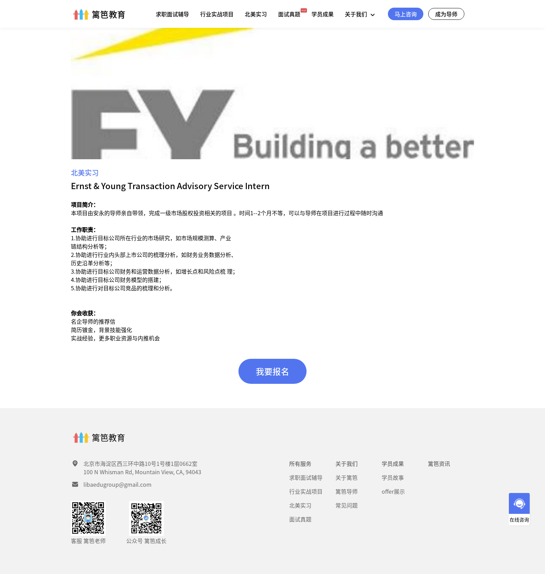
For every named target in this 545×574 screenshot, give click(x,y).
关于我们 (361, 14)
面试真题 (289, 14)
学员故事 (393, 477)
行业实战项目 (217, 14)
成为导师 (446, 14)
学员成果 (322, 14)
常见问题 (346, 505)
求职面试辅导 (172, 14)
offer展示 (393, 491)
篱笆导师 (346, 491)
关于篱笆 (346, 477)
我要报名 (272, 371)
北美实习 (256, 14)
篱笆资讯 (439, 463)
